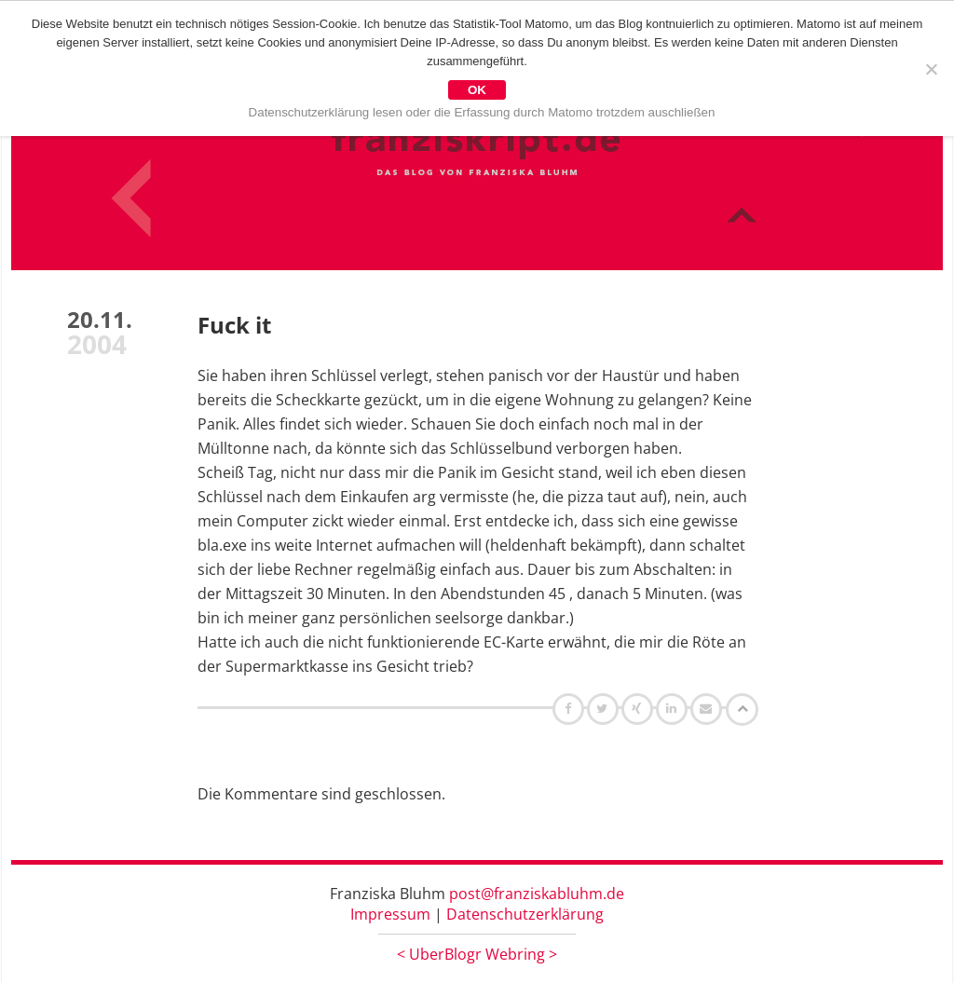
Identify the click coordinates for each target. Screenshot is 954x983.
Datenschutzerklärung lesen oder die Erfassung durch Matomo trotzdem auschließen (482, 112)
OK (477, 90)
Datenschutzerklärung (525, 914)
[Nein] (930, 69)
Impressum (390, 914)
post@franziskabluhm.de (536, 893)
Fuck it (234, 324)
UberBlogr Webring (477, 954)
